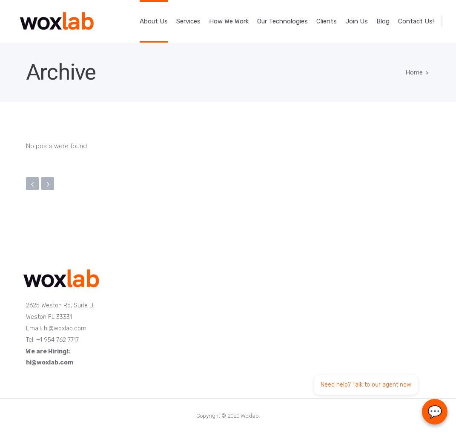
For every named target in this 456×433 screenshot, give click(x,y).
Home (414, 72)
